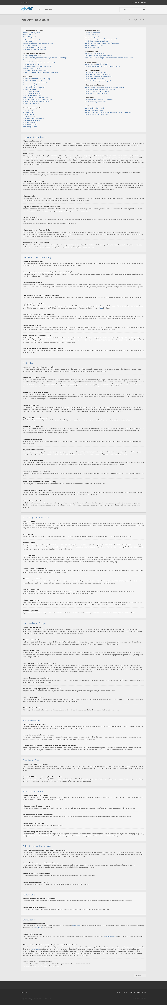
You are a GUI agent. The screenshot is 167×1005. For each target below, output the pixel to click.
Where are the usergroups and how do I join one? (101, 39)
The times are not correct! (31, 60)
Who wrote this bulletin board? (94, 108)
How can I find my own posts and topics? (98, 81)
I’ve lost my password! (30, 45)
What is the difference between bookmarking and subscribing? (105, 87)
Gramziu (33, 1000)
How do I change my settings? (32, 56)
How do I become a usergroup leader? (97, 41)
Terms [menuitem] (118, 992)
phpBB (101, 308)
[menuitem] (143, 2)
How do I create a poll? (30, 85)
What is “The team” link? (92, 47)
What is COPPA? (28, 35)
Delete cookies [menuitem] (141, 992)
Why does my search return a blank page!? (98, 77)
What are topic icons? (30, 127)
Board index (24, 992)
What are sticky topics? (30, 122)
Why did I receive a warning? (32, 95)
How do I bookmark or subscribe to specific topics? (101, 89)
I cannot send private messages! (95, 54)
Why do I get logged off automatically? (35, 47)
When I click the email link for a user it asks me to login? (40, 72)
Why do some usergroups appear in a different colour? (102, 43)
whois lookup (36, 949)
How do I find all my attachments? (95, 102)
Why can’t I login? (28, 41)
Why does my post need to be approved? (36, 101)
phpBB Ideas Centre (110, 936)
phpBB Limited (76, 926)
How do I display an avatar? (32, 68)
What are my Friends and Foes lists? (96, 64)
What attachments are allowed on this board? (99, 100)
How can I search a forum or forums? (96, 72)
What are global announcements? (34, 118)
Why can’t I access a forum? (31, 91)
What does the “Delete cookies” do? (34, 49)
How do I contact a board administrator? (97, 114)
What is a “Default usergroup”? (94, 45)
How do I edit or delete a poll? (32, 89)
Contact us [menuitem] (132, 992)
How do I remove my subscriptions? (96, 93)
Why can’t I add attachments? (32, 93)
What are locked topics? (30, 124)
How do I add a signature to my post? (35, 83)
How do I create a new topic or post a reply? (37, 79)
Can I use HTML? (28, 112)
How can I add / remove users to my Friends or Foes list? (103, 66)
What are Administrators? (93, 33)
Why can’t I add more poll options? (34, 87)
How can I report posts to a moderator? (35, 97)
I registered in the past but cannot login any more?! (39, 43)
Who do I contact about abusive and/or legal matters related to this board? (109, 112)
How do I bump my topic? (31, 104)
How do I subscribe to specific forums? (97, 91)
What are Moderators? (92, 35)
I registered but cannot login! (32, 39)
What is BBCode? (28, 110)
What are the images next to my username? (37, 66)
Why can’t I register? (29, 37)
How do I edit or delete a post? (32, 81)
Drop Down (48, 10)
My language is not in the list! (32, 64)
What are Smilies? (28, 114)
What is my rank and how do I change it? (36, 70)
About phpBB (37, 928)
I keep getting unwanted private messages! (98, 56)
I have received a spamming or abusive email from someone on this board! (109, 58)
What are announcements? (31, 120)
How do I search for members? (94, 79)
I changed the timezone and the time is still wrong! (39, 62)
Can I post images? (29, 116)
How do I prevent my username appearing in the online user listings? (45, 58)
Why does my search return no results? (97, 74)
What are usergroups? (92, 37)
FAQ (39, 10)
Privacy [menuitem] (124, 992)
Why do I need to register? (31, 33)
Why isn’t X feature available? (94, 110)
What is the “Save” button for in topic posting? (37, 99)
